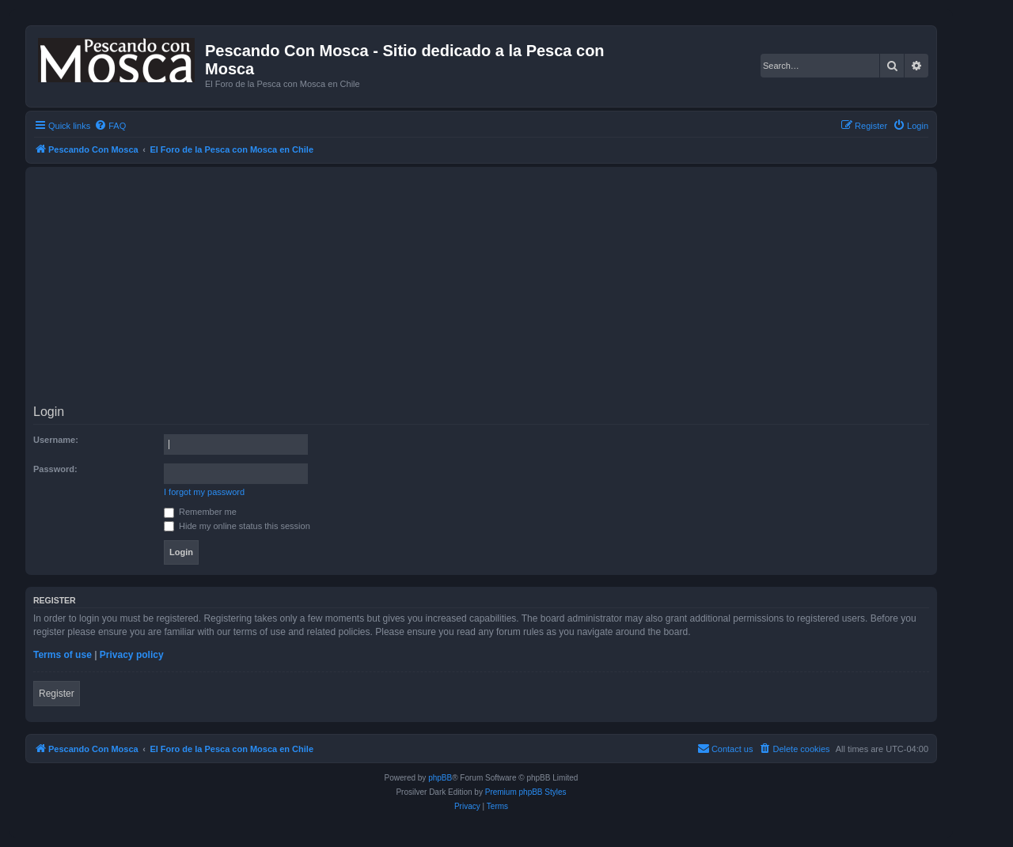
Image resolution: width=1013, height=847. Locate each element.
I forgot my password (204, 492)
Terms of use (62, 654)
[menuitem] (110, 125)
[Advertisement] (508, 288)
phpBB (440, 777)
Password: (55, 469)
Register (56, 693)
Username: (55, 439)
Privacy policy (132, 654)
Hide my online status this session (237, 526)
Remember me (200, 511)
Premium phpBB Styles (526, 792)
